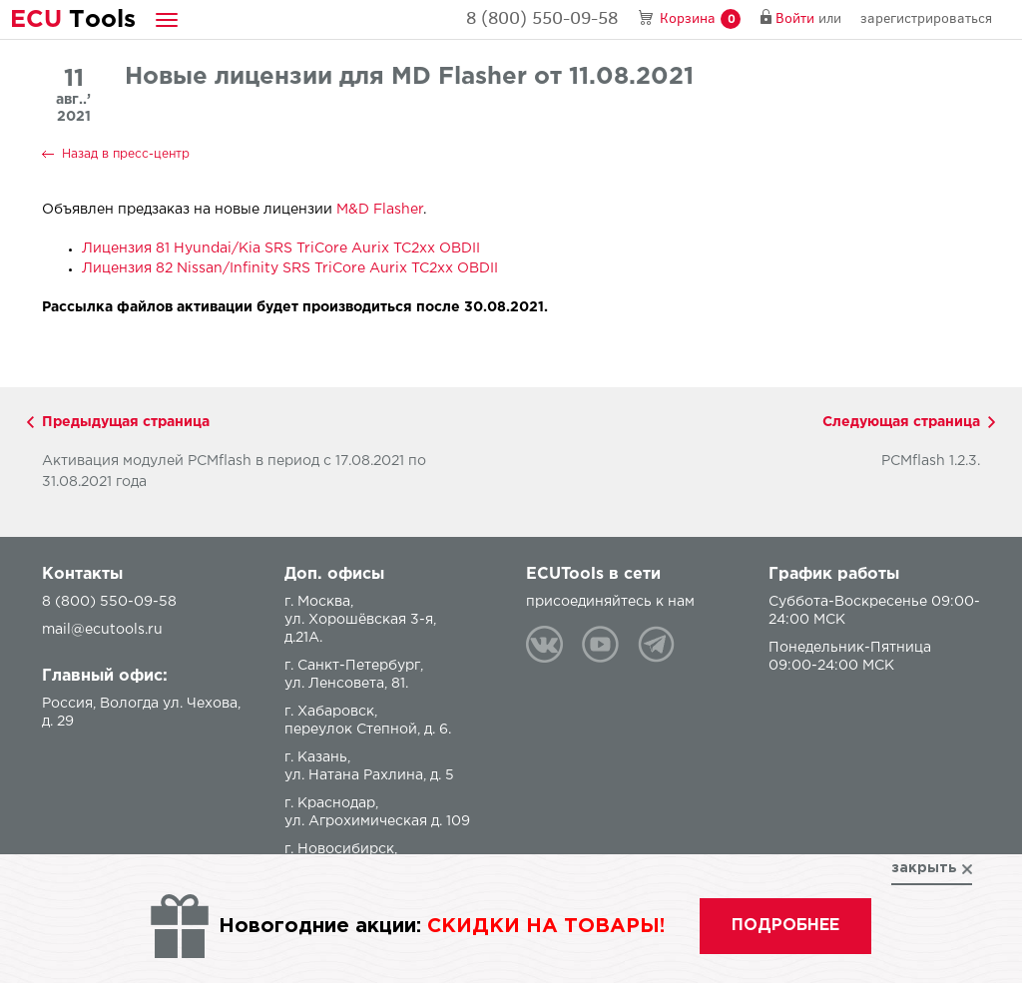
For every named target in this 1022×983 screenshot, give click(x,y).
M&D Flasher (379, 210)
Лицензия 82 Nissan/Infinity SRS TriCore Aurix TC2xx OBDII (290, 268)
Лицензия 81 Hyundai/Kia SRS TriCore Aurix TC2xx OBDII (281, 248)
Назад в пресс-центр (126, 154)
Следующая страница (901, 422)
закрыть (924, 868)
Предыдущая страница (126, 422)
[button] (167, 19)
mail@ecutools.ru (102, 630)
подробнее (785, 925)
